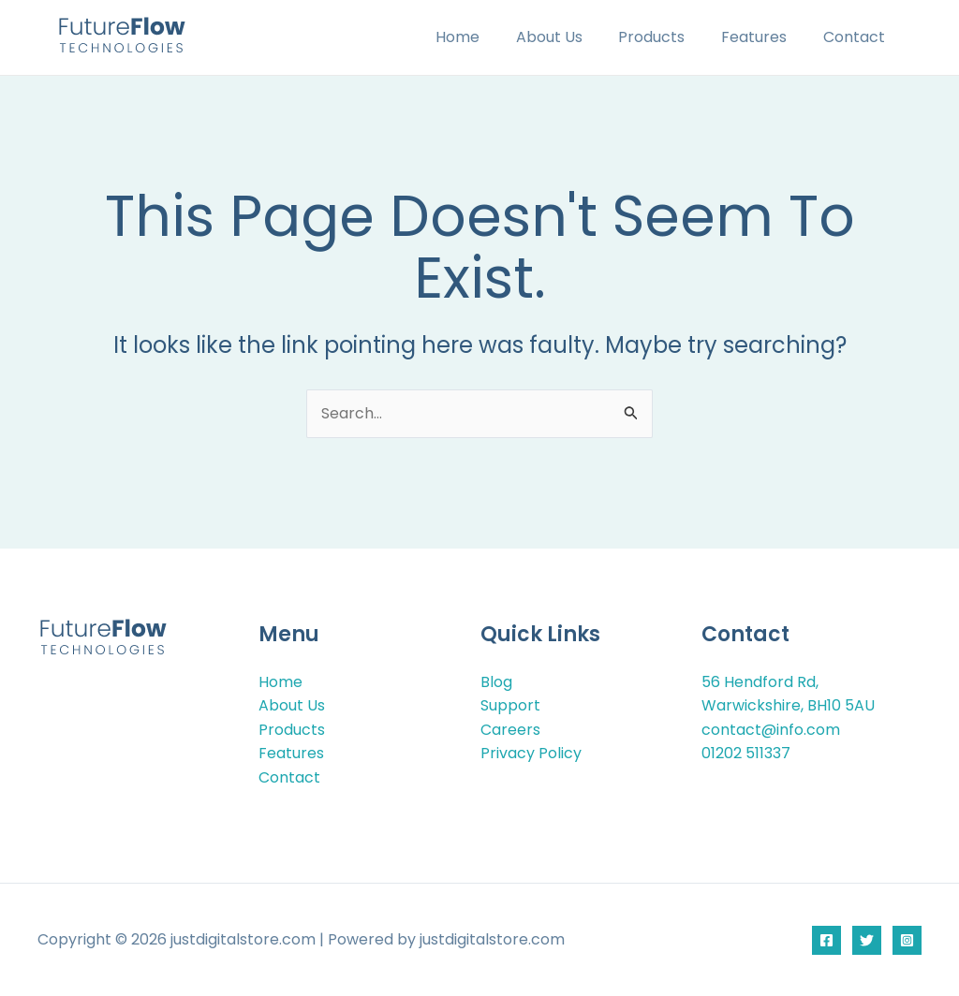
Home (486, 37)
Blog (496, 681)
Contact (857, 37)
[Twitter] (866, 940)
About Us (571, 37)
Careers (510, 729)
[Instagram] (907, 940)
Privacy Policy (531, 753)
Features (763, 37)
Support (510, 705)
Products (667, 37)
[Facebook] (826, 940)
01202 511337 (745, 753)
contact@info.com (770, 729)
